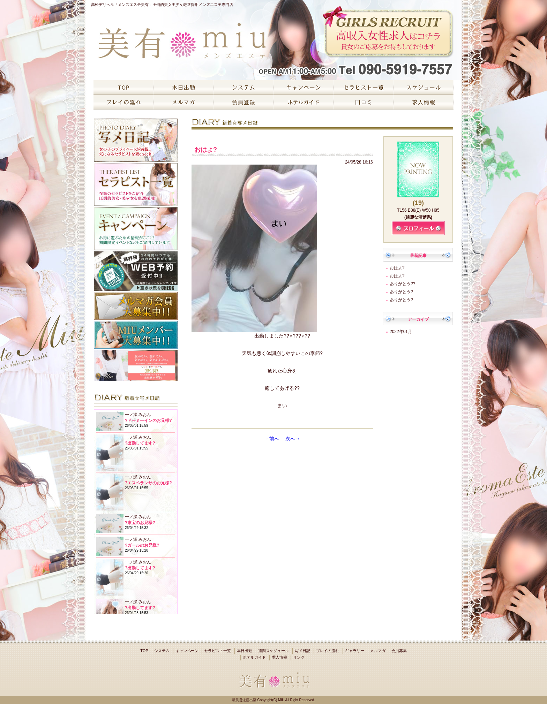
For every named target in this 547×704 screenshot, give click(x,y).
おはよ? (397, 267)
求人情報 (279, 657)
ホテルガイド (254, 657)
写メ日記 (302, 651)
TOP (144, 651)
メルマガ (377, 651)
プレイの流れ (327, 651)
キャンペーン (186, 651)
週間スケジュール (273, 651)
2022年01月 (401, 331)
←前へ (271, 438)
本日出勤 (244, 651)
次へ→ (292, 438)
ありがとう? (401, 291)
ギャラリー (354, 651)
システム (162, 651)
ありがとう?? (402, 283)
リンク (299, 657)
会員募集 (399, 651)
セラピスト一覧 (217, 651)
